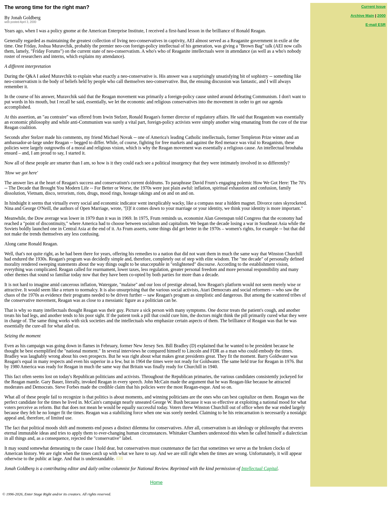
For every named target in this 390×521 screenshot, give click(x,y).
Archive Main (362, 15)
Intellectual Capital (259, 468)
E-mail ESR (376, 24)
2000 (381, 15)
